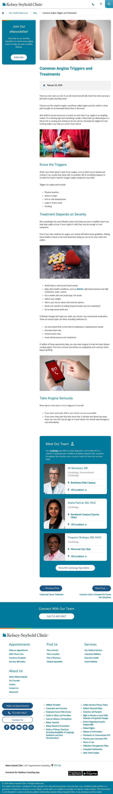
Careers (12, 684)
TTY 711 (56, 765)
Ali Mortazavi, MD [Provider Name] (78, 468)
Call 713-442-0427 (56, 616)
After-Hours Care (16, 654)
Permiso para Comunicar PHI (95, 739)
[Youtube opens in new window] (19, 727)
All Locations (76, 489)
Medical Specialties (55, 661)
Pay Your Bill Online (17, 661)
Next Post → (101, 588)
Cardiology (54, 451)
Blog (35, 13)
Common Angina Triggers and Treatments (59, 13)
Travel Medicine (90, 661)
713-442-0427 (17, 712)
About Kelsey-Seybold (18, 677)
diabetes (79, 289)
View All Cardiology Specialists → (75, 567)
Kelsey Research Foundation (57, 726)
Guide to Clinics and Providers (58, 715)
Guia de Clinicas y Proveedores (58, 719)
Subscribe (19, 57)
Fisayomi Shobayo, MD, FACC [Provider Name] (84, 537)
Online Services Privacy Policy (95, 705)
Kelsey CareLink (52, 722)
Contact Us (13, 688)
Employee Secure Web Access (58, 712)
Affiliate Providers (53, 705)
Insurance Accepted (17, 658)
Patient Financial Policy (92, 708)
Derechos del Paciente (92, 712)
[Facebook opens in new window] (6, 727)
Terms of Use (88, 742)
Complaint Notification (92, 749)
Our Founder (14, 680)
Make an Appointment (18, 650)
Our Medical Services (93, 650)
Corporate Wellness (92, 654)
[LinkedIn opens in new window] (25, 727)
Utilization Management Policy (96, 746)
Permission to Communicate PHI (96, 735)
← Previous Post (51, 588)
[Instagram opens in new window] (31, 727)
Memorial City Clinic (81, 549)
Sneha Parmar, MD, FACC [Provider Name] (82, 502)
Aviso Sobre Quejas (91, 753)
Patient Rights (89, 728)
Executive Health (91, 658)
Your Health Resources (18, 13)
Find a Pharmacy (54, 658)
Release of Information (92, 731)
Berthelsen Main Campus (83, 482)
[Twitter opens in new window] (12, 727)
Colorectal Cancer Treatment (51, 594)
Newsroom (13, 692)
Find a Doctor (52, 650)
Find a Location (53, 654)
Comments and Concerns (56, 708)
